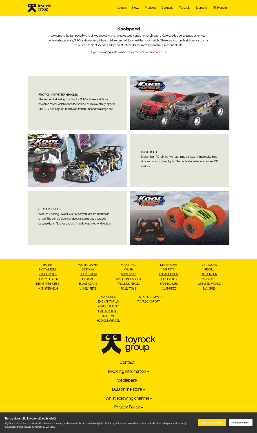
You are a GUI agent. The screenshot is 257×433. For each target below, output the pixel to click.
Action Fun (209, 274)
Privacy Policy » (128, 407)
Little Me (108, 316)
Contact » (129, 363)
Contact (122, 7)
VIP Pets (169, 269)
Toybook (184, 7)
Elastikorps (88, 284)
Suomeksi (201, 7)
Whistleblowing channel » (128, 398)
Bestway (88, 269)
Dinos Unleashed (128, 279)
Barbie (47, 265)
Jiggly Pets (88, 288)
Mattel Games (88, 265)
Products (150, 7)
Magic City (128, 274)
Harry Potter (108, 311)
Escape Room (168, 274)
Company (167, 7)
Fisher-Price (48, 274)
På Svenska (220, 7)
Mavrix (129, 269)
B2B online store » (128, 389)
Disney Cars (169, 265)
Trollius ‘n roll (128, 284)
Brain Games (169, 284)
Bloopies (209, 288)
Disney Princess (47, 284)
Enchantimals (108, 301)
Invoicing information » (128, 372)
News (135, 7)
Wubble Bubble (108, 306)
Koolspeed (128, 265)
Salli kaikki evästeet (212, 422)
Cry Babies (169, 279)
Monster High (48, 288)
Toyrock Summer (148, 297)
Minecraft (209, 279)
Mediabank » (128, 380)
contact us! (159, 52)
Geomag (88, 279)
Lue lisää (50, 426)
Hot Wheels (47, 269)
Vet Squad (209, 265)
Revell (209, 269)
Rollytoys (128, 288)
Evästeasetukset (240, 422)
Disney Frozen (47, 279)
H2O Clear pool (108, 320)
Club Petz (169, 288)
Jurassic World (209, 284)
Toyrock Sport (148, 301)
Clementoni (88, 274)
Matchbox (108, 297)
